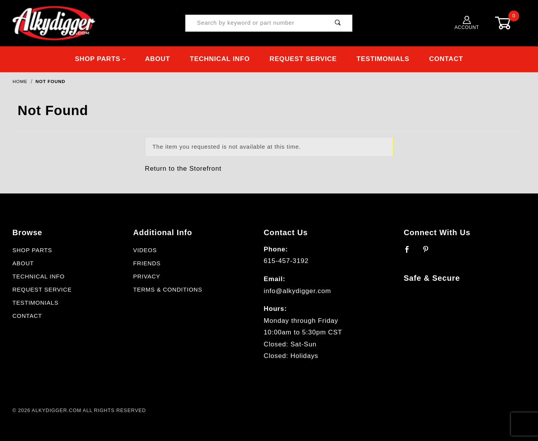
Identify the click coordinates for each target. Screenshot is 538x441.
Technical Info (220, 59)
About (157, 59)
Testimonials (383, 59)
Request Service (303, 59)
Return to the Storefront (183, 168)
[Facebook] (410, 252)
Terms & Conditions (167, 290)
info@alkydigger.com (297, 291)
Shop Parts (100, 59)
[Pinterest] (429, 252)
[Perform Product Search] (338, 23)
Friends (147, 263)
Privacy (146, 276)
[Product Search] (255, 23)
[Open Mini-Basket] (509, 23)
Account (466, 23)
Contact (446, 59)
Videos (145, 250)
